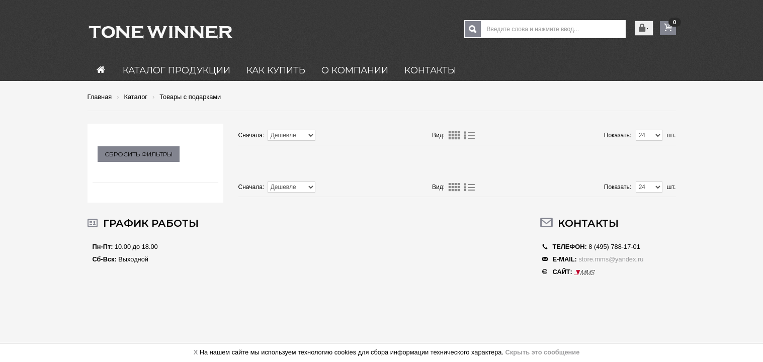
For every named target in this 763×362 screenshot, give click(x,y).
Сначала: (251, 135)
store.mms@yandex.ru (610, 259)
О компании (354, 70)
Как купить (275, 70)
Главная (100, 97)
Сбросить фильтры (139, 154)
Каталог (135, 97)
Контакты (430, 70)
